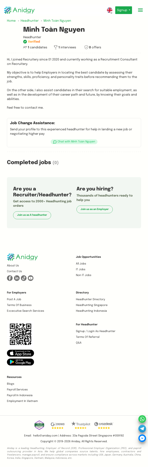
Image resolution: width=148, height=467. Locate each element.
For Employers (16, 292)
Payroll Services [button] (17, 389)
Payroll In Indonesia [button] (20, 395)
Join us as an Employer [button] (95, 209)
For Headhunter (87, 324)
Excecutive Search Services (25, 311)
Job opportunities (88, 257)
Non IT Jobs (83, 275)
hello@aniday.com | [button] (46, 435)
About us (13, 265)
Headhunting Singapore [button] (92, 305)
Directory (82, 292)
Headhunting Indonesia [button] (91, 311)
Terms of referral (87, 337)
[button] (74, 141)
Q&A (79, 342)
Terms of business (19, 305)
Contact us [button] (14, 271)
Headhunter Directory (90, 299)
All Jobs (81, 263)
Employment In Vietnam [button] (22, 401)
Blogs (10, 384)
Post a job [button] (14, 299)
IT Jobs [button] (80, 269)
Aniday (75, 441)
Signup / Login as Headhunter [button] (95, 331)
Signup (121, 10)
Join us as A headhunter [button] (32, 215)
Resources (14, 377)
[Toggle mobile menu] (140, 10)
